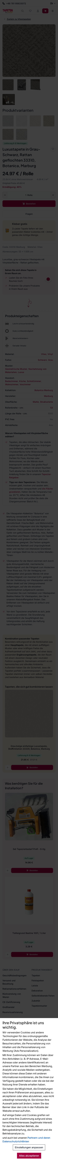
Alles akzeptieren (29, 1155)
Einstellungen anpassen (29, 1147)
